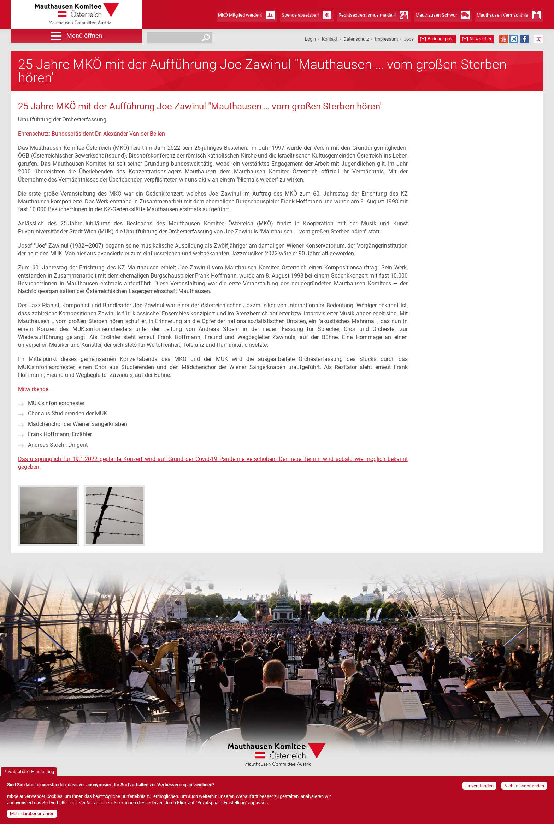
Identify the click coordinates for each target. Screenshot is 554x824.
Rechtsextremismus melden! (367, 15)
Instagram (513, 39)
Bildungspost (441, 38)
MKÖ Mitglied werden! (240, 15)
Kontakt (329, 39)
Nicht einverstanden (524, 786)
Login (310, 39)
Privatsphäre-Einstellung (28, 772)
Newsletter (480, 38)
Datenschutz (356, 39)
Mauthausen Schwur (436, 15)
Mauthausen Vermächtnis (502, 15)
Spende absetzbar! (300, 15)
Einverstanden (479, 786)
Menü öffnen (84, 35)
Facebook (524, 39)
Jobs (409, 39)
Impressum (386, 39)
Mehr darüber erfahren (32, 814)
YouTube (503, 39)
